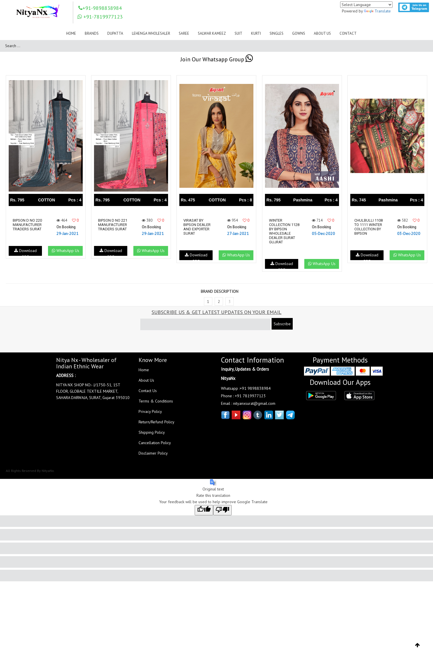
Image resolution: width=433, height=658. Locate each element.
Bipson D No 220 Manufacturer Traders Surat (27, 224)
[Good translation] (204, 510)
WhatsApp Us (65, 250)
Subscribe (282, 323)
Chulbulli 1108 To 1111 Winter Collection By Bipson (368, 227)
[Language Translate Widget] (366, 4)
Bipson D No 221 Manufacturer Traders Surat (112, 224)
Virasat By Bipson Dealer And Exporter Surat (197, 227)
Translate (377, 11)
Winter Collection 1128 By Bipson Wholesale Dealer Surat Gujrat (284, 231)
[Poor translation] (222, 510)
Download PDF (25, 252)
